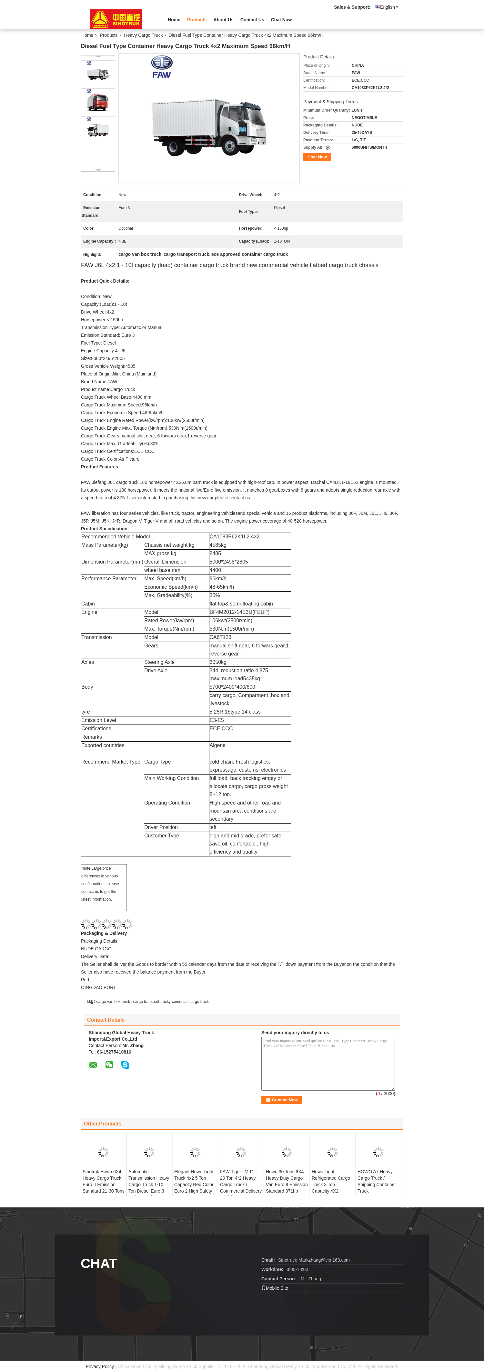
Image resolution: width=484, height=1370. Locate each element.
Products (197, 19)
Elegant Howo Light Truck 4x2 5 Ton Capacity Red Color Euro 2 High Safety (193, 1181)
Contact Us (252, 19)
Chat (99, 1263)
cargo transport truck (151, 1001)
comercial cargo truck (190, 1001)
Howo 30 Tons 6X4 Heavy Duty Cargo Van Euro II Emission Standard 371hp (287, 1181)
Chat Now (281, 19)
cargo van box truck (113, 1001)
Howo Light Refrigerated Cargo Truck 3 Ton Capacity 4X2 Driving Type (331, 1184)
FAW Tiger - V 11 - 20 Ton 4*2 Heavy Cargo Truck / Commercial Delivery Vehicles (241, 1184)
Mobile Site (274, 1288)
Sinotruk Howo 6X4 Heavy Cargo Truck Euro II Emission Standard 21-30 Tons (104, 1181)
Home (174, 19)
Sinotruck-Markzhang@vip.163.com (314, 1260)
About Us (224, 19)
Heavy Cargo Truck (143, 35)
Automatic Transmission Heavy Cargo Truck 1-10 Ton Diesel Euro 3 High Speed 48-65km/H (148, 1187)
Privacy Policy (100, 1366)
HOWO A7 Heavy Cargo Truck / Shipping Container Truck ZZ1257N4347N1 (377, 1184)
